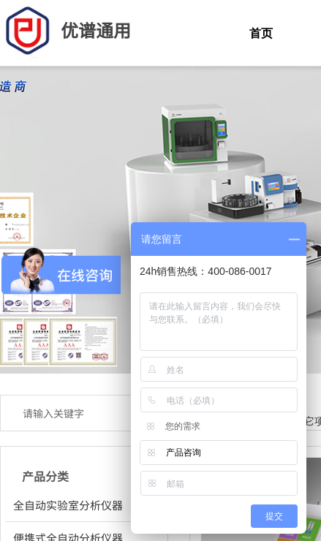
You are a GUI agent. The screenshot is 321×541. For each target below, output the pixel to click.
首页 (261, 33)
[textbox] (69, 413)
